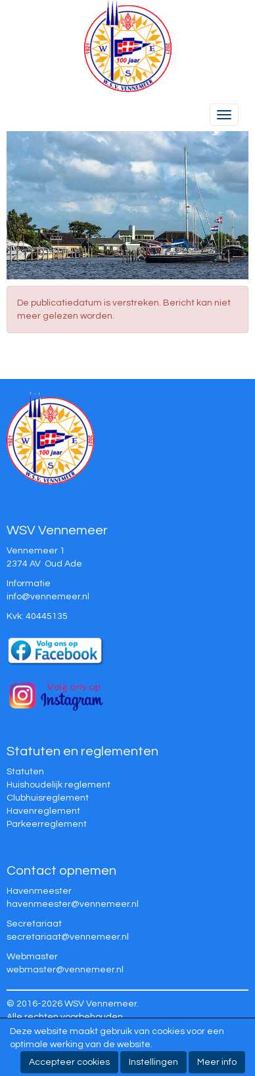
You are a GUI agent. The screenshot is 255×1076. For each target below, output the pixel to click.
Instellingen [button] (153, 1062)
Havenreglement (43, 811)
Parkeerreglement (47, 824)
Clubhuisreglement (48, 798)
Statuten (25, 771)
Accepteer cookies (69, 1062)
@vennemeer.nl (48, 596)
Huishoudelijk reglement (58, 784)
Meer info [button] (217, 1062)
